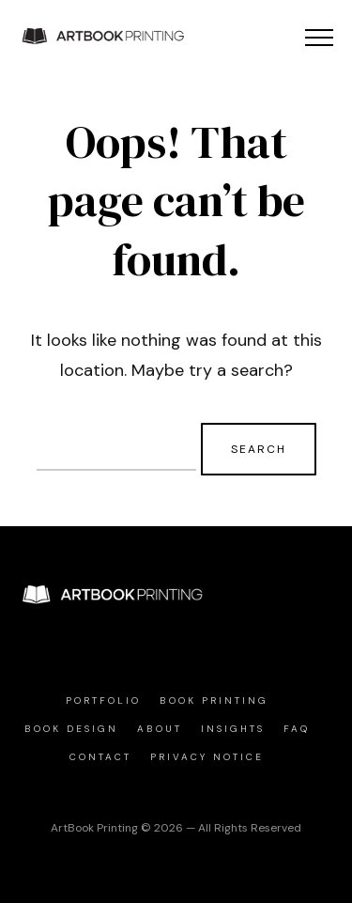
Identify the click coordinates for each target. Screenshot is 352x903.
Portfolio (103, 700)
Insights (233, 729)
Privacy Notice (207, 757)
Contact (100, 757)
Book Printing (214, 700)
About (159, 729)
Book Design (71, 729)
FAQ (296, 729)
